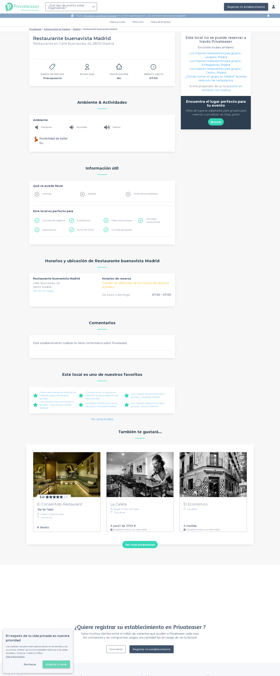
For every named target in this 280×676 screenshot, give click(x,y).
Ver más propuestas (140, 544)
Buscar (216, 122)
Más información (15, 656)
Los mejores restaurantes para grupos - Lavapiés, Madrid (147, 395)
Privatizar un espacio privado (100, 15)
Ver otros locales (102, 419)
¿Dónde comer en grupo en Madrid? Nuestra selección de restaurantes (101, 395)
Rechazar (30, 664)
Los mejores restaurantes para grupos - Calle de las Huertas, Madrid (56, 404)
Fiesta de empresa (161, 21)
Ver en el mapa (43, 291)
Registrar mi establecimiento (246, 6)
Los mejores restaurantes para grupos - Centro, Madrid (147, 405)
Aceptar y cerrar (56, 664)
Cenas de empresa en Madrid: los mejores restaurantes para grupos (58, 395)
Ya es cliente (115, 649)
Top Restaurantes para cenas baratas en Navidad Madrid (101, 405)
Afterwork (138, 21)
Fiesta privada (117, 21)
